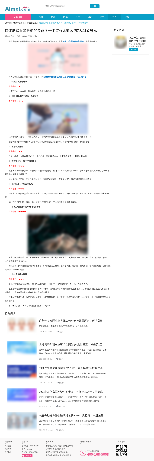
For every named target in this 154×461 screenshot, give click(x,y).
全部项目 (17, 17)
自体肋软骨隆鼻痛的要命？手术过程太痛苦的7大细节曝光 (63, 23)
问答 (102, 17)
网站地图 (8, 449)
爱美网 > (9, 23)
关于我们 (8, 446)
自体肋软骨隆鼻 (29, 306)
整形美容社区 (19, 23)
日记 (90, 17)
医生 (78, 17)
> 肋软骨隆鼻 (31, 23)
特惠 (53, 17)
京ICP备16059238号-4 (60, 452)
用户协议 (8, 452)
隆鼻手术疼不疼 (44, 306)
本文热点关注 (14, 306)
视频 (127, 17)
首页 (41, 17)
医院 (65, 17)
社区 (114, 17)
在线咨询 (133, 49)
